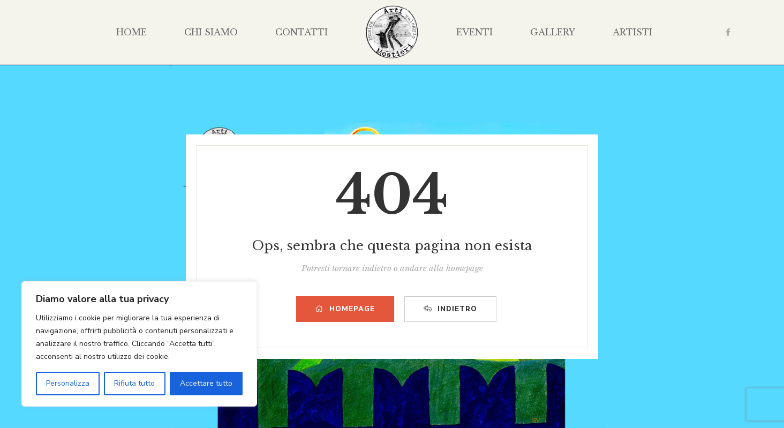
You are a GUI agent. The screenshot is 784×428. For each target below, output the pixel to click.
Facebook (728, 32)
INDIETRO (450, 309)
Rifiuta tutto (134, 383)
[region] (139, 344)
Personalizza (67, 383)
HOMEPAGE (345, 309)
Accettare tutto (206, 383)
